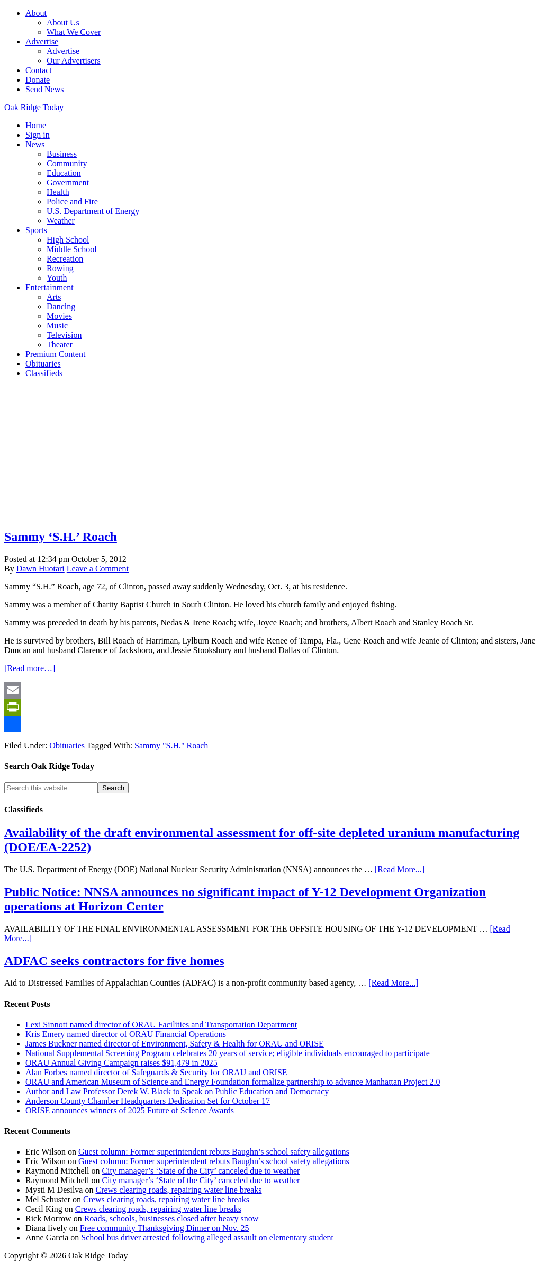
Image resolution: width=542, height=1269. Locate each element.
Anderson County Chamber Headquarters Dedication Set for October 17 (147, 1100)
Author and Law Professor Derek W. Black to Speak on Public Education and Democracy (177, 1091)
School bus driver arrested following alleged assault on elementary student (207, 1237)
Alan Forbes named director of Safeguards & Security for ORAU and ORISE (156, 1072)
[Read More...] (399, 869)
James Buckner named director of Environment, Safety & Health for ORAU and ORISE (174, 1043)
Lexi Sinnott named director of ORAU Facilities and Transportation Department (161, 1024)
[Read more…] (29, 668)
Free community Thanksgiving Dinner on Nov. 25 (164, 1227)
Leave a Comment (98, 568)
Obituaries (67, 745)
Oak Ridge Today (34, 107)
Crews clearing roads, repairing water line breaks (178, 1189)
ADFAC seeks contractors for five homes (114, 961)
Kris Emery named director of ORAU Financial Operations (125, 1034)
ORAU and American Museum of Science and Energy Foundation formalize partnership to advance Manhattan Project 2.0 (232, 1081)
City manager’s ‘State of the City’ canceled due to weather (201, 1170)
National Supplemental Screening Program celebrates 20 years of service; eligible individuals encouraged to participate (227, 1053)
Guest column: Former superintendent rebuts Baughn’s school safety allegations (213, 1151)
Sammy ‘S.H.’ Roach (60, 536)
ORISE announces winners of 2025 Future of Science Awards (129, 1110)
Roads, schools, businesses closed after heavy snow (171, 1218)
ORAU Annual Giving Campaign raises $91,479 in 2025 (121, 1062)
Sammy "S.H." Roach (171, 745)
